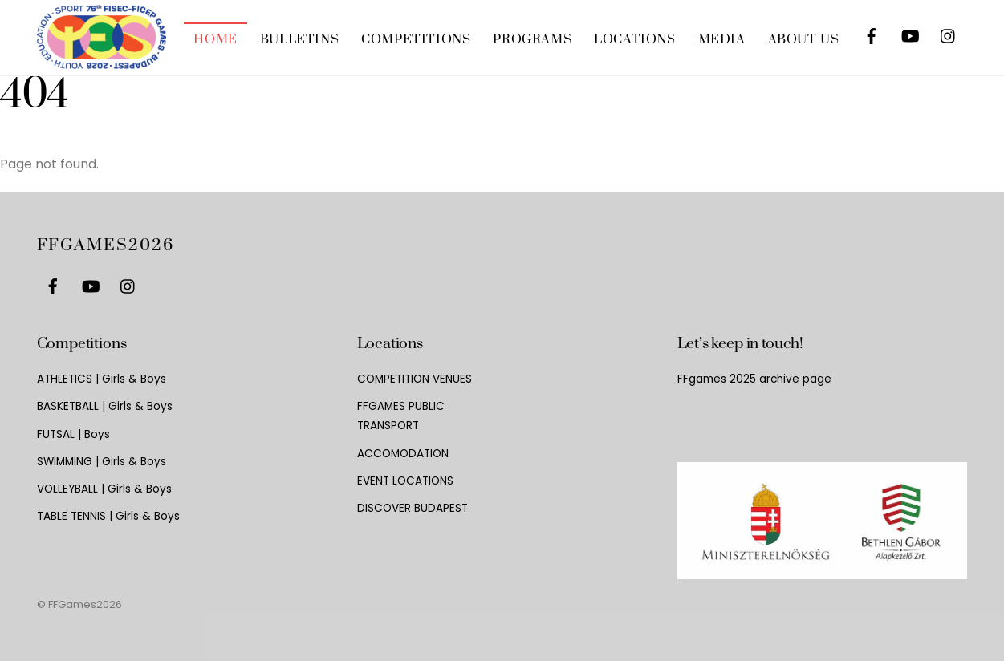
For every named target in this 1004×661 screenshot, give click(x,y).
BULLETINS (299, 39)
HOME (215, 39)
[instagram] (949, 33)
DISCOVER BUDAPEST (412, 508)
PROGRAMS (532, 39)
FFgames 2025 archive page (754, 379)
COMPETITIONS (415, 39)
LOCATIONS (634, 39)
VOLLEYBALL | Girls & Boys (104, 489)
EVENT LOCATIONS (405, 481)
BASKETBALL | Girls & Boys (105, 406)
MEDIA (722, 39)
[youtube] (910, 33)
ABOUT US (803, 39)
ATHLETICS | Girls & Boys (101, 379)
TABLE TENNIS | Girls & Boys (108, 516)
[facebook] (872, 33)
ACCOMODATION (403, 453)
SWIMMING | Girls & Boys (101, 461)
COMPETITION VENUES (414, 379)
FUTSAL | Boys (73, 434)
